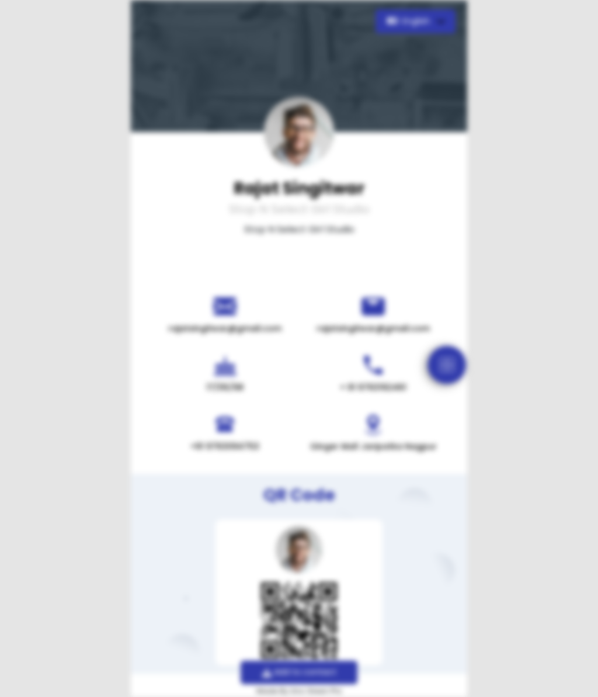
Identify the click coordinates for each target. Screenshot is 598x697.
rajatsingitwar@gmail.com (224, 328)
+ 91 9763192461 (373, 387)
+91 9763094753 (224, 446)
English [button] (409, 21)
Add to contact (299, 672)
